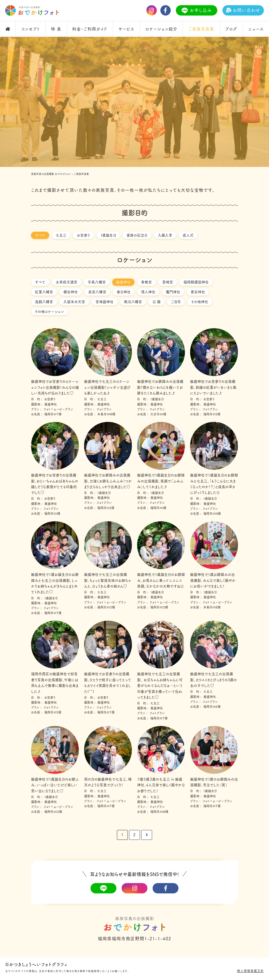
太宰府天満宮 (66, 282)
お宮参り (83, 235)
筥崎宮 (167, 282)
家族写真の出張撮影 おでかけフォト (51, 174)
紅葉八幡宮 (44, 292)
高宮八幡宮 (97, 292)
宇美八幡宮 (97, 282)
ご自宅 (176, 302)
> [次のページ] (146, 835)
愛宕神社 (198, 292)
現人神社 (148, 292)
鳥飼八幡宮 (44, 302)
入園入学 (165, 235)
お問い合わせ (243, 10)
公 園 (156, 302)
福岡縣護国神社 (196, 282)
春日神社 (124, 292)
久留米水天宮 (74, 302)
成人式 (188, 235)
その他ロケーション (49, 311)
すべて (40, 235)
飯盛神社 (123, 282)
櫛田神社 (70, 292)
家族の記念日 (136, 235)
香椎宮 (146, 282)
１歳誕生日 (108, 235)
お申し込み (197, 11)
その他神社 (199, 302)
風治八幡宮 (133, 302)
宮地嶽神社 (104, 302)
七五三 (61, 235)
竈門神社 (173, 292)
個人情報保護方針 (250, 970)
